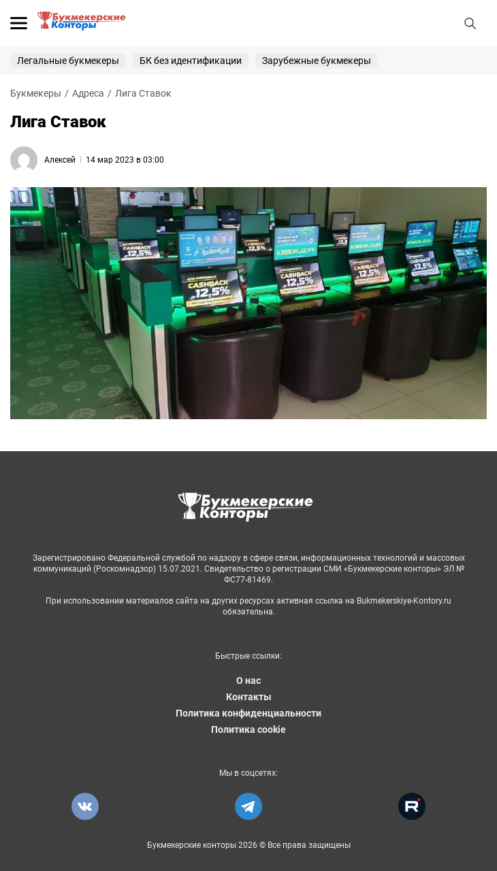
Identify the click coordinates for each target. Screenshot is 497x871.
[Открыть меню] (18, 23)
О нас (248, 680)
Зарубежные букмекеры (316, 60)
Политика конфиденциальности (248, 713)
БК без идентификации (191, 60)
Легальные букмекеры (68, 60)
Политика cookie (248, 729)
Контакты (249, 697)
